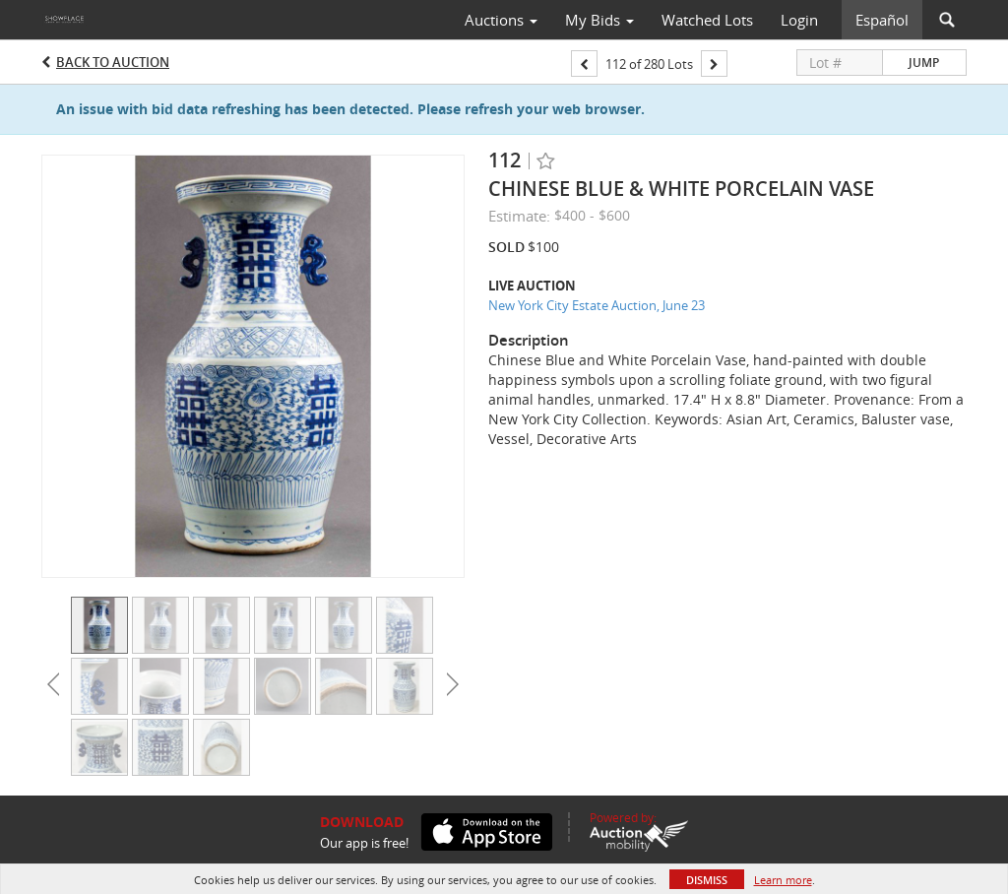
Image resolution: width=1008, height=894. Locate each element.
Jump (924, 62)
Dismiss (706, 879)
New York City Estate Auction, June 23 (596, 305)
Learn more (783, 879)
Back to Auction (112, 62)
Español (882, 20)
